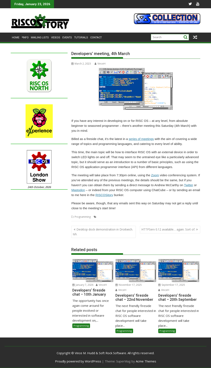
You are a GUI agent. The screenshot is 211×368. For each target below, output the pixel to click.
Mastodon (78, 190)
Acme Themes (146, 361)
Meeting (127, 217)
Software (181, 217)
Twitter (188, 185)
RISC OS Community (162, 217)
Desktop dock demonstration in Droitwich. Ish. (103, 231)
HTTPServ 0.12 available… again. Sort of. (168, 229)
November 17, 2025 (128, 285)
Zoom (155, 175)
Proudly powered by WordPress (78, 361)
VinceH (100, 63)
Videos (55, 37)
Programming (83, 217)
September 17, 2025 (171, 285)
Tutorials (81, 37)
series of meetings (141, 139)
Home (15, 37)
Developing (114, 217)
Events (67, 37)
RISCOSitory (104, 195)
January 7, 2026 (82, 285)
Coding (101, 217)
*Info (25, 37)
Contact (96, 37)
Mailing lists (40, 37)
